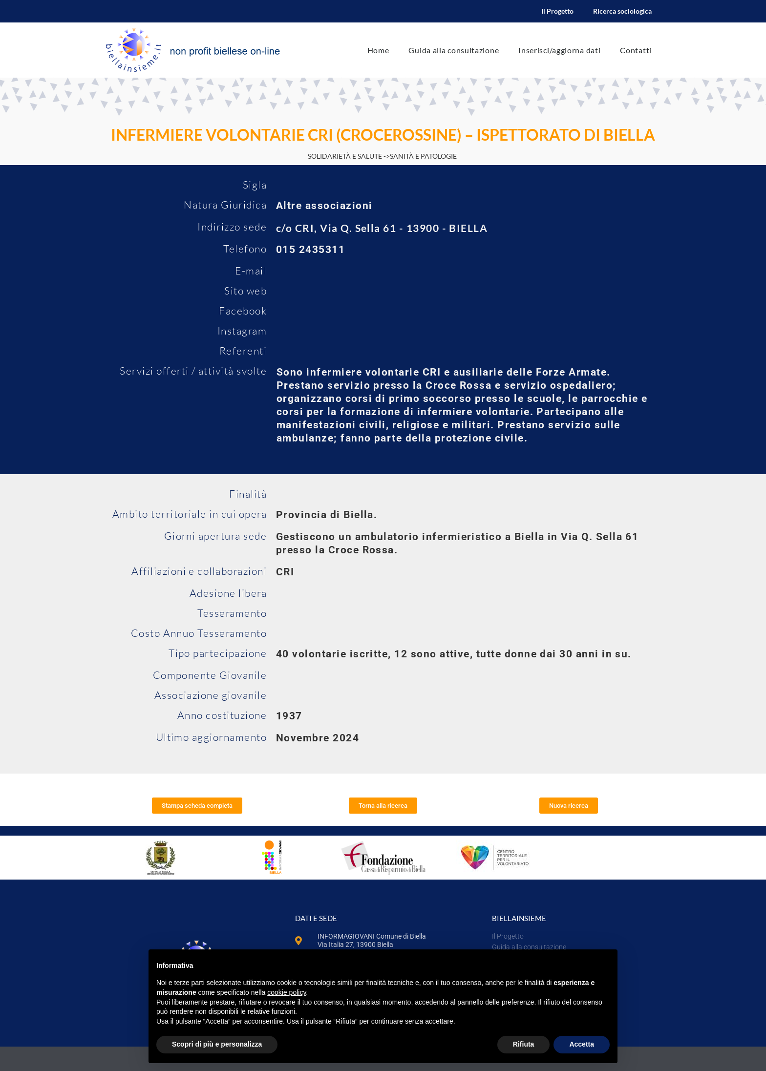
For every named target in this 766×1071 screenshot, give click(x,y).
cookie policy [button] (286, 992)
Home (378, 50)
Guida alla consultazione (453, 50)
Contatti (636, 50)
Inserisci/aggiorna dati (559, 50)
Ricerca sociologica (622, 11)
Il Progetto (557, 11)
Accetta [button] (581, 1044)
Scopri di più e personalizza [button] (217, 1044)
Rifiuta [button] (523, 1044)
